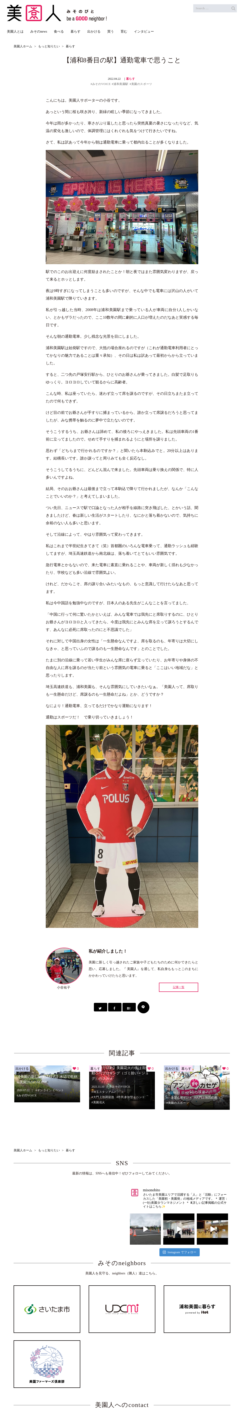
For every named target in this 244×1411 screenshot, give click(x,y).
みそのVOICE (101, 84)
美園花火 (99, 1102)
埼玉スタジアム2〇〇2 (108, 1092)
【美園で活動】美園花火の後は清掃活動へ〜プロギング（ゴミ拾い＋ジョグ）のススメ (122, 1073)
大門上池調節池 (103, 1097)
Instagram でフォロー (179, 1252)
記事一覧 (178, 987)
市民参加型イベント (131, 1097)
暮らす (130, 78)
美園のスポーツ (141, 84)
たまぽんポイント (180, 1097)
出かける (22, 1068)
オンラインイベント (50, 1090)
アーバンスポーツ (199, 1092)
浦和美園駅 (120, 84)
